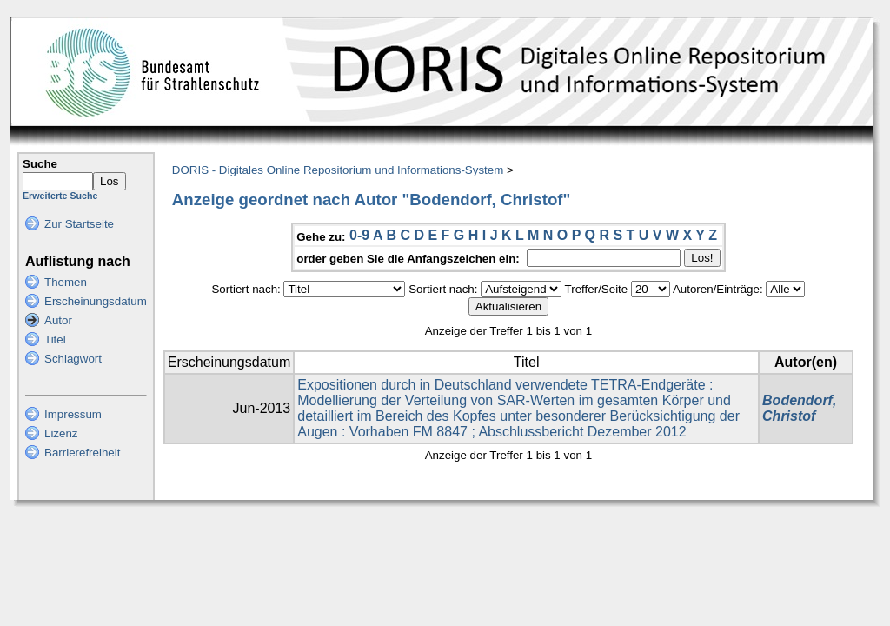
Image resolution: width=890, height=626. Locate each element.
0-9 (359, 235)
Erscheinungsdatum (95, 301)
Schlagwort (73, 358)
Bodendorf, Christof (799, 408)
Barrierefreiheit (82, 452)
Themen (65, 282)
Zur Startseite (79, 223)
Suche (40, 163)
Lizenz (61, 433)
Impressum (73, 414)
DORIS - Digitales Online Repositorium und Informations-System (337, 169)
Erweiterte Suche (60, 195)
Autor (58, 320)
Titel (55, 339)
